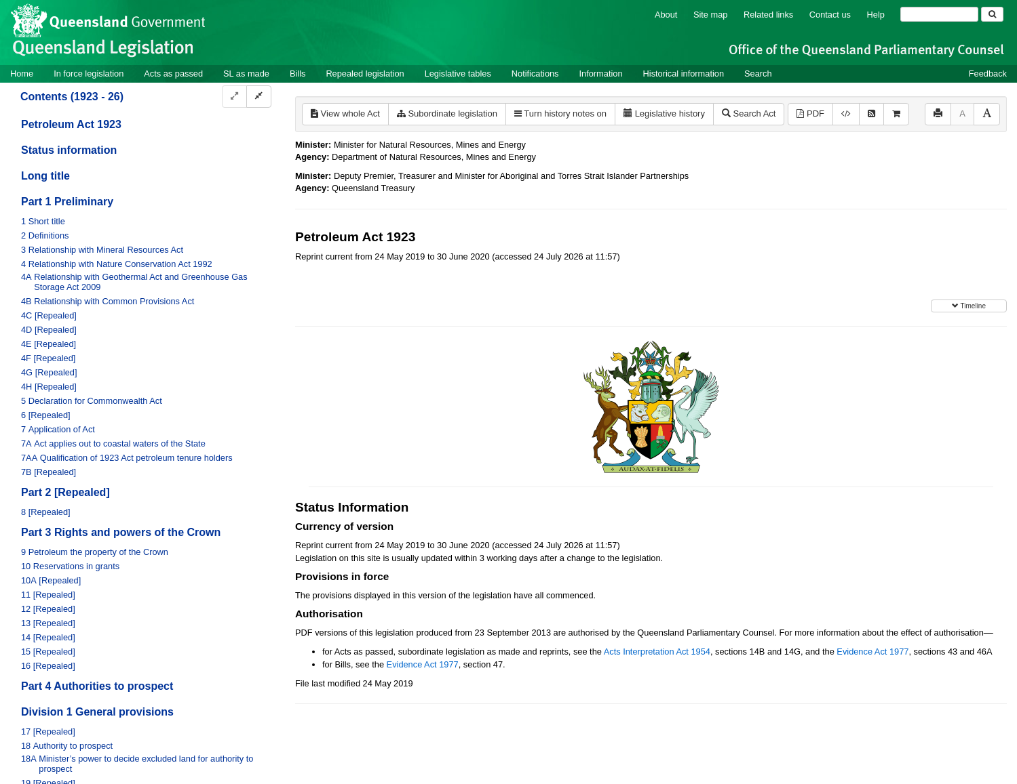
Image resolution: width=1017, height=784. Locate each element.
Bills (297, 73)
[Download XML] (846, 114)
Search (758, 73)
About (666, 14)
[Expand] (234, 96)
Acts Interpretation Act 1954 (657, 651)
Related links (768, 14)
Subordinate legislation (447, 113)
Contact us (830, 14)
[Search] (939, 14)
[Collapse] (258, 96)
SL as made (246, 73)
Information (601, 73)
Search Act (748, 113)
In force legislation (88, 73)
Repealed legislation (365, 73)
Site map (710, 14)
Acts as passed (173, 73)
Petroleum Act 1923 (71, 124)
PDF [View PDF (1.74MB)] (810, 113)
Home (21, 73)
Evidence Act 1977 (872, 651)
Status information (69, 150)
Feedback (988, 73)
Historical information (683, 73)
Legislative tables (458, 73)
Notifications (535, 73)
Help (876, 14)
